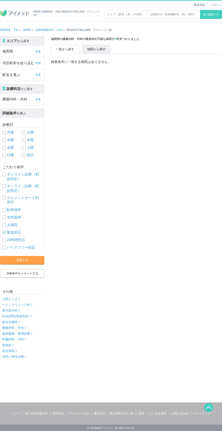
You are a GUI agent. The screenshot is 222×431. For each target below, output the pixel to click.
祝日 (30, 155)
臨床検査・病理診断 (16, 333)
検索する (211, 14)
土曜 (30, 147)
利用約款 (58, 413)
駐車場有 (14, 210)
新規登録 (199, 4)
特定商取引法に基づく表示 (127, 413)
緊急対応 (14, 232)
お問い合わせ (179, 413)
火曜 (30, 132)
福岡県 (27, 29)
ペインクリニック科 (16, 304)
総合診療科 (10, 322)
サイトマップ (201, 413)
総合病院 (8, 351)
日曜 (10, 155)
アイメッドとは (79, 413)
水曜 (10, 140)
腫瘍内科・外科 (13, 328)
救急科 (7, 345)
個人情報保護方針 (36, 413)
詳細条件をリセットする (22, 273)
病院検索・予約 (9, 29)
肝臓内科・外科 (13, 339)
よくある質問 (157, 413)
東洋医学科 (10, 310)
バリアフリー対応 (21, 247)
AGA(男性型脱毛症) (16, 316)
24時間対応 (16, 240)
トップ (16, 413)
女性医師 (14, 217)
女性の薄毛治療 (13, 356)
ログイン (216, 4)
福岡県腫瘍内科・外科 (49, 29)
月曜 (10, 132)
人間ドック (10, 299)
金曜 (10, 147)
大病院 (12, 225)
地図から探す (96, 49)
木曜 (30, 140)
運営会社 (99, 413)
